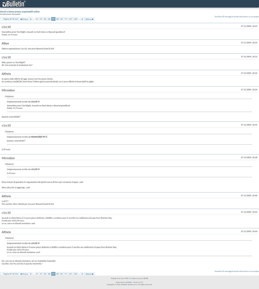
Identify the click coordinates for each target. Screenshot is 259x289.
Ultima (89, 19)
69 (61, 19)
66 (49, 19)
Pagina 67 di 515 (10, 19)
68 (57, 19)
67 (53, 19)
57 (41, 19)
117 (70, 19)
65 (45, 19)
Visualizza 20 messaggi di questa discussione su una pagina (237, 16)
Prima (24, 19)
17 (37, 19)
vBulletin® (129, 282)
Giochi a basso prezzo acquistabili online (20, 11)
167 (75, 19)
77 (65, 19)
